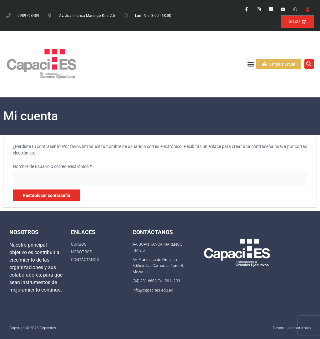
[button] (251, 64)
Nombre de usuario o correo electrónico (63, 165)
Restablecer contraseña (46, 195)
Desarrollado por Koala (292, 328)
